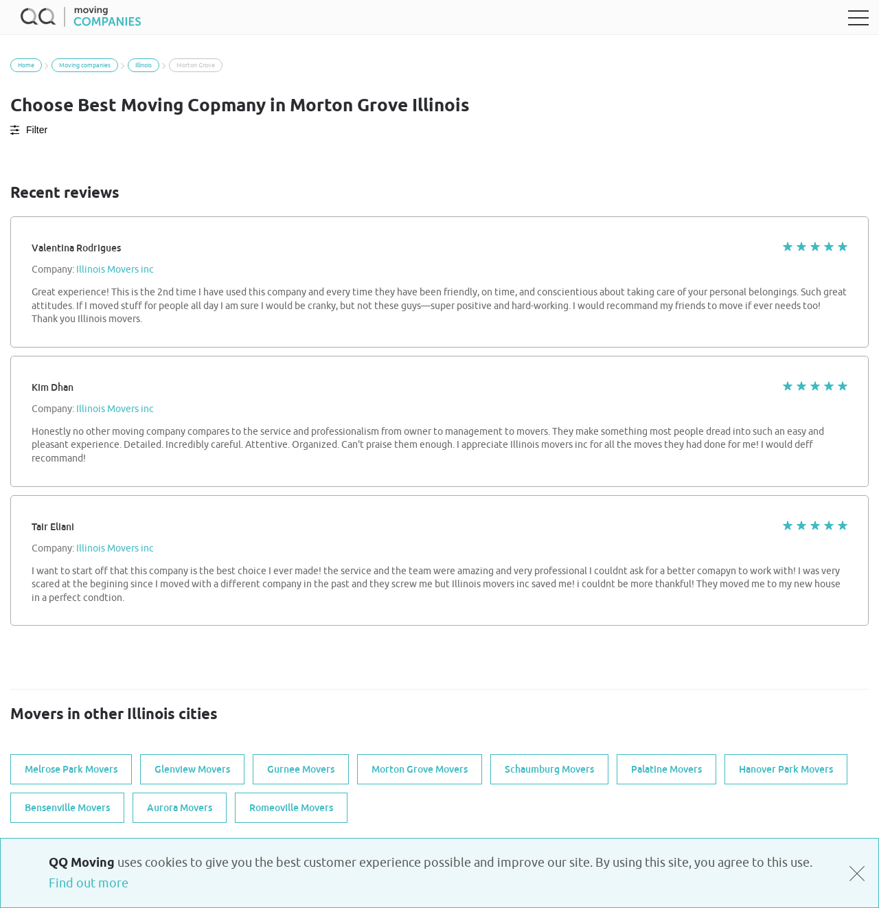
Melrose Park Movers (71, 769)
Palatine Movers (666, 769)
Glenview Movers (192, 769)
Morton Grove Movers (420, 769)
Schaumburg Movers (549, 769)
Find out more (88, 883)
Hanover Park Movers (786, 769)
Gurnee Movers (300, 769)
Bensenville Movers (67, 808)
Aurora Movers (179, 808)
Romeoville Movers (291, 808)
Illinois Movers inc (115, 270)
